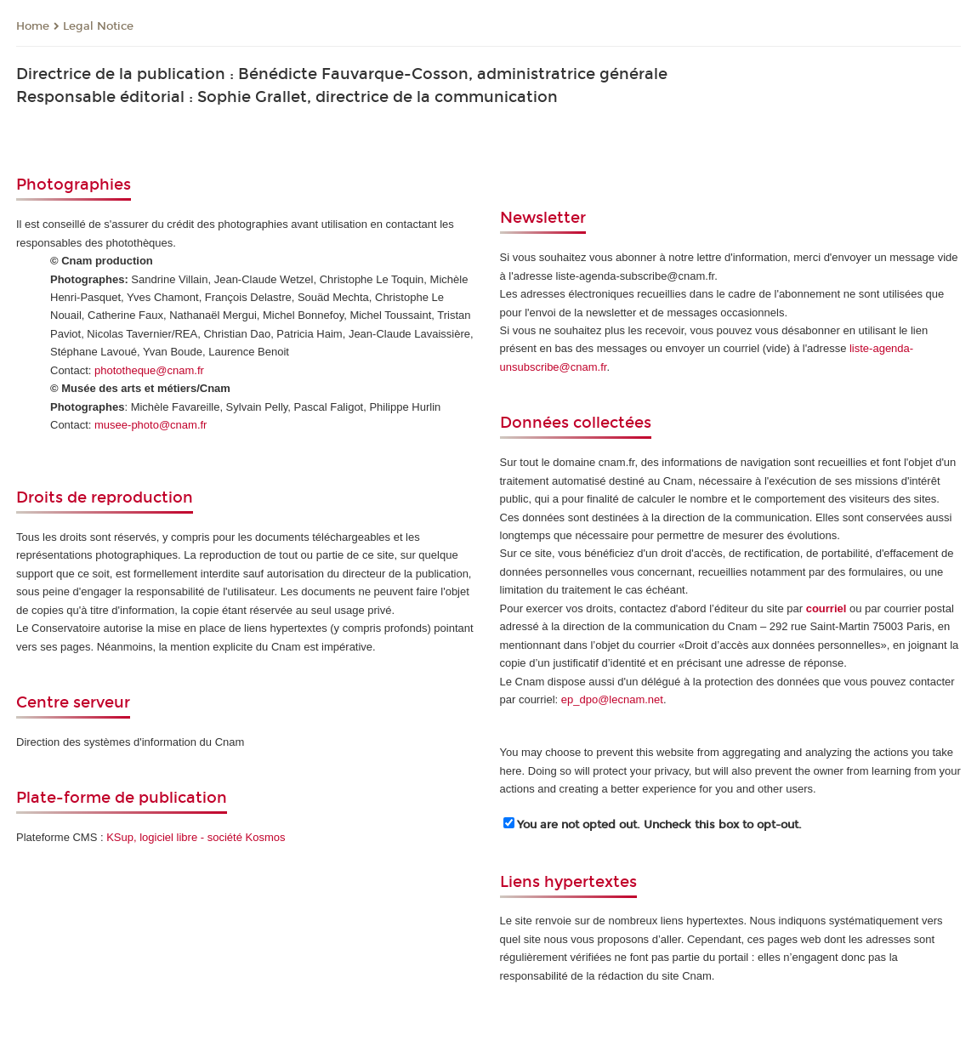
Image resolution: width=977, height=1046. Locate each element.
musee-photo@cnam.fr (150, 424)
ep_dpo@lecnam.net (612, 699)
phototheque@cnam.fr (149, 370)
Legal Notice (98, 26)
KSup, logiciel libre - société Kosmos (195, 837)
